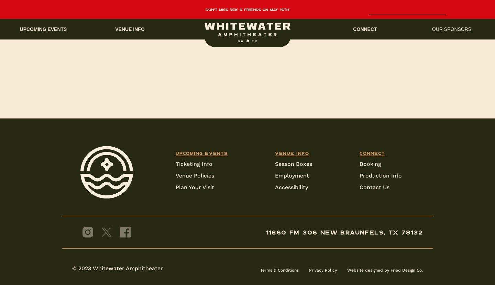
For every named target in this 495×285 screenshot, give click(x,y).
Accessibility (291, 187)
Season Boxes (293, 164)
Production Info (381, 175)
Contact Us (374, 187)
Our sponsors (451, 29)
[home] (247, 32)
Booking (370, 164)
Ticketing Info (194, 164)
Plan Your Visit (195, 187)
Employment (292, 175)
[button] (247, 29)
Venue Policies (195, 175)
